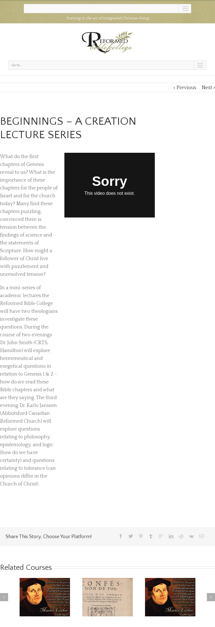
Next (207, 88)
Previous (186, 88)
